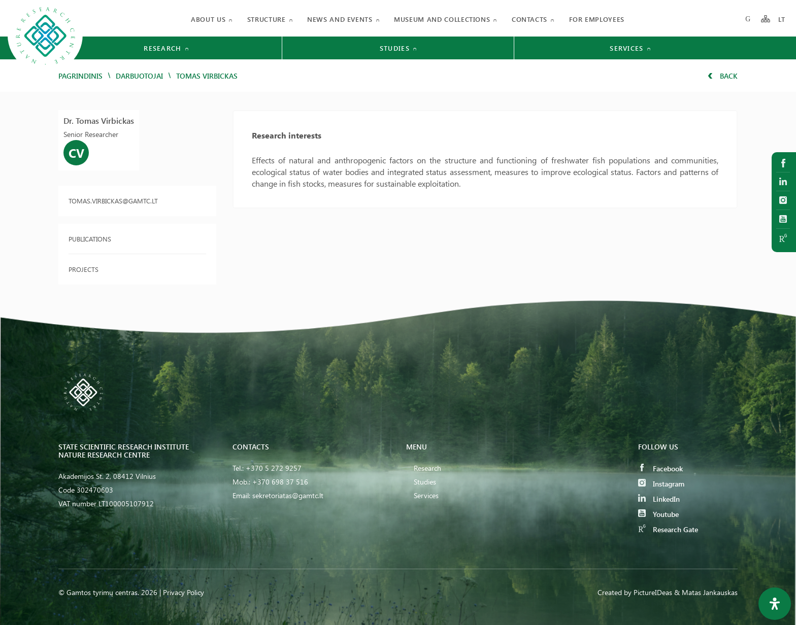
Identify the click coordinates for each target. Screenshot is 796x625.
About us (208, 19)
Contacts (529, 19)
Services (426, 495)
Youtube (658, 514)
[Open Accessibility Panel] (774, 603)
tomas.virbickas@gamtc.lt (113, 200)
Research (427, 468)
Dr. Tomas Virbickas (98, 120)
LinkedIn (659, 499)
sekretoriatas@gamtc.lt (287, 495)
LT (782, 19)
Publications (90, 238)
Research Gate (668, 529)
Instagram (661, 484)
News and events (340, 19)
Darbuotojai (139, 76)
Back (723, 76)
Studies (425, 482)
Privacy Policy (183, 592)
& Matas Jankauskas (706, 592)
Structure (266, 19)
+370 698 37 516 (280, 482)
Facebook (660, 468)
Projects (83, 269)
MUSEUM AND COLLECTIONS (442, 19)
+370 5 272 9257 (274, 468)
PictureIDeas (653, 592)
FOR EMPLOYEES (596, 19)
